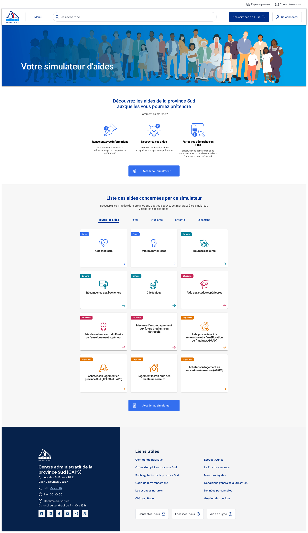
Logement (203, 219)
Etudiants (157, 219)
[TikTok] (59, 513)
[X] (85, 513)
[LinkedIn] (50, 513)
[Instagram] (76, 513)
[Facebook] (41, 513)
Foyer (134, 219)
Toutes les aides (108, 219)
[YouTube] (67, 513)
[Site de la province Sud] (12, 17)
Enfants (180, 219)
